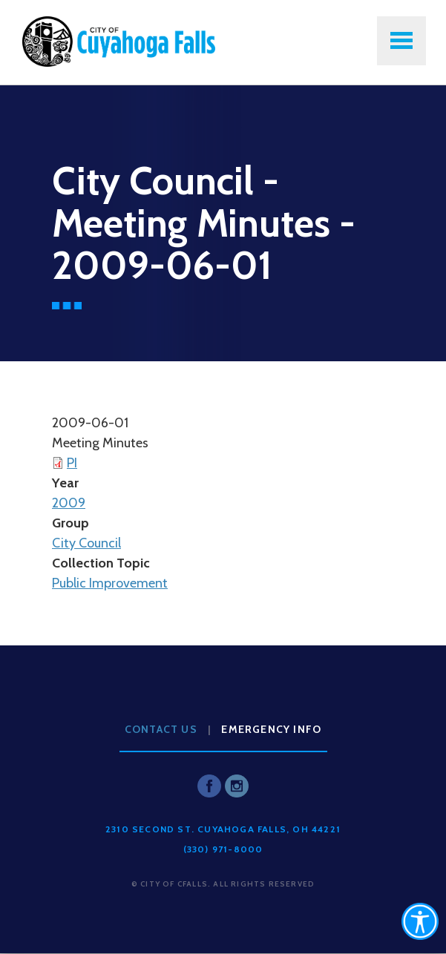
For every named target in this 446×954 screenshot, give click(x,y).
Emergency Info (271, 729)
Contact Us (161, 729)
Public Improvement (110, 583)
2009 (68, 503)
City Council (86, 543)
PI (72, 463)
